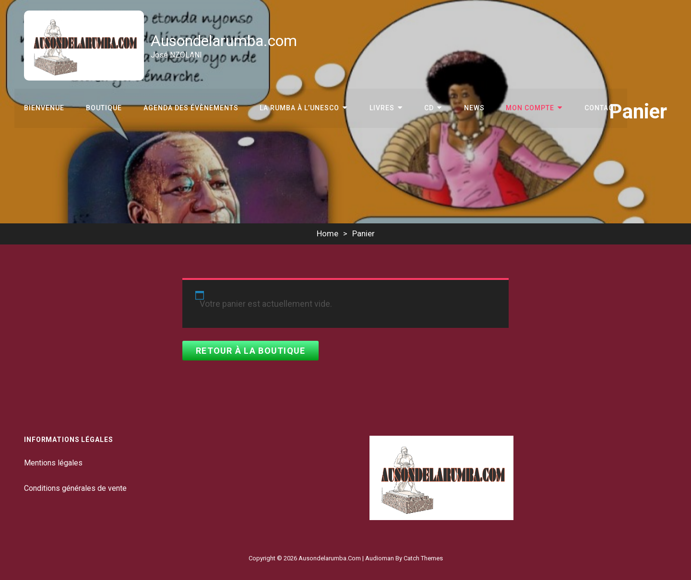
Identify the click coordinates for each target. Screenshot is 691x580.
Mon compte (526, 107)
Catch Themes (423, 558)
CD (426, 107)
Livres (380, 107)
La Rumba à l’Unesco (298, 107)
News (471, 107)
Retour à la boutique (251, 351)
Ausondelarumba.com (224, 41)
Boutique (103, 107)
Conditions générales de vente (75, 488)
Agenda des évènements (190, 107)
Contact (596, 107)
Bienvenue (44, 107)
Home (327, 233)
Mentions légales (53, 462)
